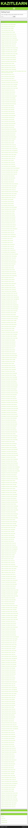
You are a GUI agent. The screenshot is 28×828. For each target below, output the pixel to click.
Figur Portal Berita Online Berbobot (7, 175)
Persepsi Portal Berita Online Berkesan (8, 631)
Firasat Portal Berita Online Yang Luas (8, 189)
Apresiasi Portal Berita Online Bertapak (8, 59)
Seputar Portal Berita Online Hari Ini (8, 675)
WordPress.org (4, 822)
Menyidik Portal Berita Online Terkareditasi (9, 525)
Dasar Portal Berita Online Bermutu (8, 125)
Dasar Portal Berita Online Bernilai (7, 127)
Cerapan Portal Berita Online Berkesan (8, 99)
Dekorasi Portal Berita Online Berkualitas (9, 131)
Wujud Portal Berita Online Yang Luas (8, 806)
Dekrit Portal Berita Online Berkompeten (8, 136)
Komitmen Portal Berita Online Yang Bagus (9, 334)
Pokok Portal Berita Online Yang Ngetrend (9, 658)
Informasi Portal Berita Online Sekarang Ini (9, 228)
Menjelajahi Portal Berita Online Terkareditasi (9, 509)
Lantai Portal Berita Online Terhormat (8, 365)
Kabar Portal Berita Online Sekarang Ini (8, 283)
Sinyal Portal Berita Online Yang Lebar (8, 695)
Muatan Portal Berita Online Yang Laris (8, 545)
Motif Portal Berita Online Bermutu (7, 539)
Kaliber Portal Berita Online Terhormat (8, 287)
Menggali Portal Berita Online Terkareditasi (9, 486)
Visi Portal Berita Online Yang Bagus (8, 771)
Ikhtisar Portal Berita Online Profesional (8, 209)
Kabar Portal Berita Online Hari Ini (7, 277)
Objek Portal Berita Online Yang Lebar (8, 570)
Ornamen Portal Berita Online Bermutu (8, 586)
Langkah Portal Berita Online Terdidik (8, 359)
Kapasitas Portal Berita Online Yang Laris (9, 302)
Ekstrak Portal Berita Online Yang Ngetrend (9, 150)
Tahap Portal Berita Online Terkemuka (8, 711)
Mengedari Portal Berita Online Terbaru (8, 457)
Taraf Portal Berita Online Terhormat (8, 732)
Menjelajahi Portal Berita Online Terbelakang (9, 506)
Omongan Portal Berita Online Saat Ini (8, 578)
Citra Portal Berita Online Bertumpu (8, 111)
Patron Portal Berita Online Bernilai (7, 603)
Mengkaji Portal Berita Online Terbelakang (9, 490)
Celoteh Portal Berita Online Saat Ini (8, 93)
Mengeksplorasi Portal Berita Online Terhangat (10, 468)
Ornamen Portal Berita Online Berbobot (8, 582)
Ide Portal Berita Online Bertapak (7, 203)
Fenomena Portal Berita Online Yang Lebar (9, 172)
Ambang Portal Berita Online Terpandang (9, 38)
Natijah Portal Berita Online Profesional (8, 552)
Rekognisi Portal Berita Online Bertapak (8, 664)
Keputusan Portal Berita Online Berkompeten (9, 308)
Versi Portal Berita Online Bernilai (7, 767)
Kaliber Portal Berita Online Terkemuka (8, 289)
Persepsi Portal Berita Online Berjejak (8, 629)
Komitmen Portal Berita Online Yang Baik (9, 336)
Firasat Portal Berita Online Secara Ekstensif (9, 183)
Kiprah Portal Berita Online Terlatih (7, 330)
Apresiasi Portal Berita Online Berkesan (8, 57)
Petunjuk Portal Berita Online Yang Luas (8, 642)
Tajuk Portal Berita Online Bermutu (7, 718)
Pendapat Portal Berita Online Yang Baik (8, 609)
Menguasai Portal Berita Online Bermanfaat (9, 502)
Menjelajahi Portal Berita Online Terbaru (8, 504)
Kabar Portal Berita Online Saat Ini (7, 281)
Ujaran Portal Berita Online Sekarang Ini (8, 759)
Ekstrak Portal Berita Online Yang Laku (8, 144)
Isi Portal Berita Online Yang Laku (7, 246)
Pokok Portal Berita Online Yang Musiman (9, 656)
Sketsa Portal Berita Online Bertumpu (8, 705)
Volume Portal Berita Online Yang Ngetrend (9, 783)
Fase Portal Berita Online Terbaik (7, 160)
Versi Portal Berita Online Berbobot (7, 761)
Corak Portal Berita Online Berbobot (8, 113)
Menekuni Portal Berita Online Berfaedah (9, 425)
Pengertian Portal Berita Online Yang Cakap (9, 619)
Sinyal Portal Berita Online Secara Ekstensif (9, 691)
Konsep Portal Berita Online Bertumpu (8, 345)
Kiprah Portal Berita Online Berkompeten (9, 324)
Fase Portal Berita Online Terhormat (8, 162)
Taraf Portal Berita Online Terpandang (8, 736)
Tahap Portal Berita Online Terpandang (8, 713)
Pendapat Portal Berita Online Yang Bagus (9, 607)
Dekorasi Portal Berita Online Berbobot (8, 129)
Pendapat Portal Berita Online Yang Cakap (9, 611)
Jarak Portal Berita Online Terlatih (7, 267)
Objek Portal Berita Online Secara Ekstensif (9, 566)
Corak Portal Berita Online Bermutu (8, 117)
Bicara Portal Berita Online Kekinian (8, 76)
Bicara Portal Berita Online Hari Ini (7, 74)
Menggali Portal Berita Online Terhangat (8, 484)
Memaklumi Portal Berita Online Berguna (9, 388)
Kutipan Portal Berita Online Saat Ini (8, 351)
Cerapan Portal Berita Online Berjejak (8, 97)
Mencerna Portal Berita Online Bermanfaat (9, 424)
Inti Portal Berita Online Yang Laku (7, 230)
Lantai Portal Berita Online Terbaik (7, 363)
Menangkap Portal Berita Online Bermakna (9, 414)
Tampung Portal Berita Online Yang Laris (8, 724)
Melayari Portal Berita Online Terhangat (8, 375)
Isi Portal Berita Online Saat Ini (7, 242)
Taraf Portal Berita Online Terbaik (7, 730)
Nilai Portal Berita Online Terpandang (8, 564)
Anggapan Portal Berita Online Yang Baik (9, 51)
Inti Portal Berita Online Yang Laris (7, 232)
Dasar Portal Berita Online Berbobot (8, 121)
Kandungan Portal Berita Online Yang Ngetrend (10, 299)
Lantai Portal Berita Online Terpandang (8, 369)
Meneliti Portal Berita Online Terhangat (8, 445)
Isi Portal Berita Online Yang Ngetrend (8, 252)
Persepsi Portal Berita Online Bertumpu (8, 634)
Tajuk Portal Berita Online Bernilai (7, 720)
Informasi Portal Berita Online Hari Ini (8, 222)
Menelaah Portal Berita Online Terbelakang (9, 435)
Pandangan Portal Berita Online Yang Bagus (9, 591)
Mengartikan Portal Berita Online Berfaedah (9, 449)
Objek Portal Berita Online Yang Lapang (8, 568)
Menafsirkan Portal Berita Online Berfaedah (9, 402)
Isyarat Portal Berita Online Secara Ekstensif (9, 254)
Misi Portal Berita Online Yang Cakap (8, 533)
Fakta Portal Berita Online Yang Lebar (8, 156)
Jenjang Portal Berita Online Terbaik (8, 269)
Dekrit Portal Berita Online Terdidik (7, 140)
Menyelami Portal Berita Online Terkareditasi (9, 517)
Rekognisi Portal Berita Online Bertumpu (8, 666)
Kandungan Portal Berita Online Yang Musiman (10, 297)
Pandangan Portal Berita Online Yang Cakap (9, 595)
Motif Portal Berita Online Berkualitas (8, 537)
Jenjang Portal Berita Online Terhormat (8, 271)
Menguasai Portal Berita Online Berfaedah (9, 496)
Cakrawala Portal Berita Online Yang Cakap (9, 88)
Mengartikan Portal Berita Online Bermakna (9, 453)
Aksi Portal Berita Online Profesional (8, 26)
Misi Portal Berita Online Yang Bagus (8, 529)
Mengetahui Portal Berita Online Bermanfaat (9, 478)
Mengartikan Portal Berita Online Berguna (9, 451)
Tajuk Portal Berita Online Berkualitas (8, 716)
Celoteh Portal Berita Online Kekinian (8, 92)
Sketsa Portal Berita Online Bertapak (8, 703)
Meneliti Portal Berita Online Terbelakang (9, 443)
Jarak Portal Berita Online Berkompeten (8, 261)
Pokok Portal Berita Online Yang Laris (8, 654)
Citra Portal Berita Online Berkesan (7, 107)
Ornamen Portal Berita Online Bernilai (8, 588)
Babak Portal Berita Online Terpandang (8, 69)
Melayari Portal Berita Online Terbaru (8, 371)
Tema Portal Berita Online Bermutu (7, 742)
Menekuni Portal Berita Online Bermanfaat (9, 431)
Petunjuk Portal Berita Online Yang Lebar (9, 640)
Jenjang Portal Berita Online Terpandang (8, 275)
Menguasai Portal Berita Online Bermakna (9, 500)
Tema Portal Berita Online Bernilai (7, 744)
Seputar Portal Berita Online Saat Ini (8, 679)
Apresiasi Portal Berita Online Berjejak (8, 55)
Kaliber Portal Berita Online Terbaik (7, 285)
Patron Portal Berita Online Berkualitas (8, 599)
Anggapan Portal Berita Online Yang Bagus (9, 49)
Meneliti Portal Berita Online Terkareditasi (9, 447)
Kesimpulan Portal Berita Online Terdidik (8, 320)
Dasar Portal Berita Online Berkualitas (8, 123)
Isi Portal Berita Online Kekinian (7, 240)
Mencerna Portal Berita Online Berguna (8, 420)
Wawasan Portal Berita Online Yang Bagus (9, 795)
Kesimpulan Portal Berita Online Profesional (9, 318)
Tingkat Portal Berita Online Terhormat (8, 748)
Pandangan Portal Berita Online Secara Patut (9, 589)
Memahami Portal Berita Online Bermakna (9, 382)
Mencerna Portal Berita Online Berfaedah (9, 418)
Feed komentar (4, 820)
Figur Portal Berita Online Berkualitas (8, 177)
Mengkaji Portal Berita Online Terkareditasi (9, 494)
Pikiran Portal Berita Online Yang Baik (8, 648)
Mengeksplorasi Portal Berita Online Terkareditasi (10, 470)
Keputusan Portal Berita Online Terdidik (8, 312)
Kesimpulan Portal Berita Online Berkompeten (9, 316)
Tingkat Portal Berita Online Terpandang (8, 752)
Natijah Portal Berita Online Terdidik (8, 554)
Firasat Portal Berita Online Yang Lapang (9, 185)
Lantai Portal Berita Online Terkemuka (8, 367)
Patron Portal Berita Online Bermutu (8, 601)
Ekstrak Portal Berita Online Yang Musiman (9, 148)
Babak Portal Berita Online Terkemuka (8, 67)
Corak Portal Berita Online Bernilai (7, 119)
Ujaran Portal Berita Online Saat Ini (7, 757)
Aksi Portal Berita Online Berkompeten (8, 24)
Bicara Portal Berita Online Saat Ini (7, 78)
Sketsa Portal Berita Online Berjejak (8, 699)
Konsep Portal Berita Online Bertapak (8, 343)
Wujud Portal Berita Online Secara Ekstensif (9, 800)
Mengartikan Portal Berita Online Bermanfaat (9, 455)
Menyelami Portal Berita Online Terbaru (8, 511)
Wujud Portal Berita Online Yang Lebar (8, 804)
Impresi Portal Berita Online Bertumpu (8, 220)
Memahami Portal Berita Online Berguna (8, 381)
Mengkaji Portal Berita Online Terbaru (8, 488)
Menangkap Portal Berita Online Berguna (9, 412)
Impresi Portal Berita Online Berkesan (8, 217)
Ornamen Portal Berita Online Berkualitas (9, 584)
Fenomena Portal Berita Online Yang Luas (9, 174)
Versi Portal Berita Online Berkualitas (8, 763)
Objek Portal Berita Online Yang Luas (8, 572)
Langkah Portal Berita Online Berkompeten (9, 355)
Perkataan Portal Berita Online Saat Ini (8, 625)
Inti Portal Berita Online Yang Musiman (8, 234)
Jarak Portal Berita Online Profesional (8, 263)
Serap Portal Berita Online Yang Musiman (9, 687)
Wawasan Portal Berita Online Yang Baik (9, 796)
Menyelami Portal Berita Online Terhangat (9, 515)
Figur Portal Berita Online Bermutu (7, 179)
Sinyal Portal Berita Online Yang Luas (8, 697)
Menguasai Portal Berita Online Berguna (8, 498)
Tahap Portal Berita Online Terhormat (8, 709)
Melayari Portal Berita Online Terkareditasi (9, 377)
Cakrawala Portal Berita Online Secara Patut (9, 82)
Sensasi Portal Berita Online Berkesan (8, 670)
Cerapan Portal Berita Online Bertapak (8, 101)
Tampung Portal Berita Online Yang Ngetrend (9, 728)
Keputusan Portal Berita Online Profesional (9, 310)
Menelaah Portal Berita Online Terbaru (8, 433)
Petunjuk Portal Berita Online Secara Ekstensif (10, 636)
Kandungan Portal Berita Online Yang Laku (9, 293)
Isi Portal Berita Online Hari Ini (7, 238)
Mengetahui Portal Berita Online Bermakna (9, 476)
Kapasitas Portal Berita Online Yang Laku (9, 300)
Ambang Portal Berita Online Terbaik (8, 32)
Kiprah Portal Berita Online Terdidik (7, 328)
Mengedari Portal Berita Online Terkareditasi (9, 463)
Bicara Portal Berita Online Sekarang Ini (8, 80)
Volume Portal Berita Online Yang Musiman (9, 781)
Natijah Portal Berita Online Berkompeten (9, 550)
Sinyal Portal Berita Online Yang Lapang (8, 693)
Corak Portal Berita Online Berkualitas (8, 115)
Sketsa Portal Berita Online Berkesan (8, 701)
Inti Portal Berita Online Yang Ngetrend (8, 236)
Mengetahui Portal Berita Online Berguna (9, 474)
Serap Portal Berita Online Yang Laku (8, 683)
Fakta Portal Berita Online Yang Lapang (8, 154)
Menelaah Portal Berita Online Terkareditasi (9, 439)
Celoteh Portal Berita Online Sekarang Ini (9, 95)
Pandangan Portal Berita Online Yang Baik (9, 593)
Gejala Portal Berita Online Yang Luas (8, 197)
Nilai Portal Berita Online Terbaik (7, 558)
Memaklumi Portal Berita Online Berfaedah (9, 386)
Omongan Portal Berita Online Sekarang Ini (9, 580)
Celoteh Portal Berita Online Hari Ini (8, 90)
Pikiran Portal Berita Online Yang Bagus (8, 646)
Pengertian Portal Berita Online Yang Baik (9, 617)
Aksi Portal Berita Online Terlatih (7, 30)
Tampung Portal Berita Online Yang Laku (8, 722)
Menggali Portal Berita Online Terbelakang (9, 482)
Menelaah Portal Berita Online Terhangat (9, 437)
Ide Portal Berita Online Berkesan (7, 201)
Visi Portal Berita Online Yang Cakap (8, 775)
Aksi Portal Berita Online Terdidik (7, 28)
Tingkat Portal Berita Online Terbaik (8, 746)
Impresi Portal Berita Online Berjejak (8, 215)
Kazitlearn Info (24, 826)
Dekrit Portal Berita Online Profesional (8, 138)
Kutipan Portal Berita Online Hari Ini (8, 347)
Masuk (2, 816)
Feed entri (3, 818)
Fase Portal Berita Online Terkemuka (8, 164)
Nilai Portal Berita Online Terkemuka (8, 562)
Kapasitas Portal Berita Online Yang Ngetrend (9, 306)
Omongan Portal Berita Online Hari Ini (8, 574)
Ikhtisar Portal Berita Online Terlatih (8, 213)
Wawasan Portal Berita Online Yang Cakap (9, 798)
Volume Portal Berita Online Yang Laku (8, 777)
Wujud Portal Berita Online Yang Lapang (8, 802)
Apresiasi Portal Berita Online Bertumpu (8, 61)
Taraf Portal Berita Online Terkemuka (8, 734)
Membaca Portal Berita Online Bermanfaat (9, 400)
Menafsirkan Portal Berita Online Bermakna (9, 406)
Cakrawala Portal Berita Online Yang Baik (9, 86)
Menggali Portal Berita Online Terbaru (8, 480)
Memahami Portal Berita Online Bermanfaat (9, 384)
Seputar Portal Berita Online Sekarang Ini (9, 681)
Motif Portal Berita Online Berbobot (7, 535)
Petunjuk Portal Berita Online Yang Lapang (9, 638)
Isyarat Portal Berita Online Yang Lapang (9, 256)
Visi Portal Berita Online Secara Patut (8, 769)
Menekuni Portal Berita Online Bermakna (9, 429)
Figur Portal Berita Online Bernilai (7, 181)
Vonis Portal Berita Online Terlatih (7, 791)
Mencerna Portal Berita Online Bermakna (9, 422)
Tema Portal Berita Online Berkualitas (8, 740)
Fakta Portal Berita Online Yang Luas (8, 158)
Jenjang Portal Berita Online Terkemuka (8, 273)
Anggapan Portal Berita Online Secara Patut (9, 47)
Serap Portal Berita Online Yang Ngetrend (9, 689)
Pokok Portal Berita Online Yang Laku (8, 652)
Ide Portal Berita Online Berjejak (7, 199)
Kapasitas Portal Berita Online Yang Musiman (9, 304)
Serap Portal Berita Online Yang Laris (8, 685)
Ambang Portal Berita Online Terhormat (8, 34)
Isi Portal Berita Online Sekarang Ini (8, 244)
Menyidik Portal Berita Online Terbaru (8, 519)
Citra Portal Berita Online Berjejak (7, 105)
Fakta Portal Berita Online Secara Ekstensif (9, 152)
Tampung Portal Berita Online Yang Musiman (9, 726)
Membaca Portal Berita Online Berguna (8, 396)
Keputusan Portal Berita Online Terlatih (8, 314)
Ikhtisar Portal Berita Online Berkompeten (9, 207)
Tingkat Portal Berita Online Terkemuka (8, 750)
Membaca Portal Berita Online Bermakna (9, 398)
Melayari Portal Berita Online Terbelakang (9, 373)
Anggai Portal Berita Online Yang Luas (8, 45)
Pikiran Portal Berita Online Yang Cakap (8, 650)
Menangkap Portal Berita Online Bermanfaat (9, 416)
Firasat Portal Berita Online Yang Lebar (8, 187)
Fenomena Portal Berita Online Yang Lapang (9, 170)
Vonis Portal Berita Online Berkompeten (8, 785)
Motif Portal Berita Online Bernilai (7, 541)
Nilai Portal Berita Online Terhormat (8, 560)
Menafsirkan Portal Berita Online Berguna (9, 404)
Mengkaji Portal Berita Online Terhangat (8, 492)
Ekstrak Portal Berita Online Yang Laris (8, 146)
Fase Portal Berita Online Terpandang (8, 166)
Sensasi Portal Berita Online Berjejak (8, 668)
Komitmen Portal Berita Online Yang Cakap (9, 338)
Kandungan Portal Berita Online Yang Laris (9, 295)
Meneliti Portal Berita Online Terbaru (8, 441)
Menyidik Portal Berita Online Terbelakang (9, 521)
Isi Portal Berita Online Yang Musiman (8, 250)
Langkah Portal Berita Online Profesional (9, 357)
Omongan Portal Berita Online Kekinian (8, 576)
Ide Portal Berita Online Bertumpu (7, 205)
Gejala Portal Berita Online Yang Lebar (8, 195)
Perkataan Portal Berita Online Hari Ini (8, 621)
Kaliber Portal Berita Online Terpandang (8, 291)
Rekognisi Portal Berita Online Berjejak (8, 660)
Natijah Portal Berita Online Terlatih (7, 556)
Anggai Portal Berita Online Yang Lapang (9, 41)
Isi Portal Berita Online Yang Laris (7, 248)
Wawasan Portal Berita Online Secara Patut (9, 793)
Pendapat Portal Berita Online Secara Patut (9, 605)
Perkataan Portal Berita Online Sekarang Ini (9, 627)
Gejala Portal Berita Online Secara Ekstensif (9, 191)
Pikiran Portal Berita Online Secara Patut (9, 644)
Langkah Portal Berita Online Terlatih (8, 361)
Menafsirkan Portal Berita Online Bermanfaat (9, 408)
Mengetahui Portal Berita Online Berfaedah (9, 472)
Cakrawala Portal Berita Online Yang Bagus (9, 84)
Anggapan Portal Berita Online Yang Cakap (9, 53)
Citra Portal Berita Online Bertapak (7, 109)
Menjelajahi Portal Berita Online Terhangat (9, 507)
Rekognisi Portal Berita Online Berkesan (8, 662)
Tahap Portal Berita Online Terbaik (7, 707)
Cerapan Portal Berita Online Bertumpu (8, 103)
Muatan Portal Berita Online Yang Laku (8, 543)
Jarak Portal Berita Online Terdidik (7, 265)
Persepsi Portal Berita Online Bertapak (8, 632)
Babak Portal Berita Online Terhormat (8, 65)
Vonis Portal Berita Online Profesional (8, 787)
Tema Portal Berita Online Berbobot (8, 738)
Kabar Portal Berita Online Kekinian (8, 279)
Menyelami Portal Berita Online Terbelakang (9, 513)
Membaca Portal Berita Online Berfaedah (9, 394)
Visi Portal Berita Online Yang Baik (7, 773)
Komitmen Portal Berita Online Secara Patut (9, 332)
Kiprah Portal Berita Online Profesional (8, 326)
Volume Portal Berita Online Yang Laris (8, 779)
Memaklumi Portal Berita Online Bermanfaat (9, 392)
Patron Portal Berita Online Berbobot (8, 597)
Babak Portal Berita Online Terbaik (7, 63)
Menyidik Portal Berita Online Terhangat (8, 523)
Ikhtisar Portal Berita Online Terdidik (8, 211)
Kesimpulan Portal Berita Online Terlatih (8, 322)
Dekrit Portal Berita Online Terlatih (7, 142)
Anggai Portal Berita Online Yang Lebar (8, 43)
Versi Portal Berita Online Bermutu (7, 765)
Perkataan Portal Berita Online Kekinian (8, 623)
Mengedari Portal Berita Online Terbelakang (9, 459)
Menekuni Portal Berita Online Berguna (8, 427)
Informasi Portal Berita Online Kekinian (8, 224)
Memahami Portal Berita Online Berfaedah (9, 379)
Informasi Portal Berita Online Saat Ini (8, 226)
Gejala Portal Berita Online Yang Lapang (8, 193)
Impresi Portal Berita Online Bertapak (8, 218)
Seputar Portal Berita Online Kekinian (8, 677)
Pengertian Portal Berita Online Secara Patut (9, 613)
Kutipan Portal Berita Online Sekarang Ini (9, 353)
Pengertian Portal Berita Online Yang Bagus (9, 615)
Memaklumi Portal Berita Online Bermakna (9, 390)
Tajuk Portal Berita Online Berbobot (7, 714)
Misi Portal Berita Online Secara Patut (8, 527)
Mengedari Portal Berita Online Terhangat (9, 461)
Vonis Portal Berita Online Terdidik (7, 789)
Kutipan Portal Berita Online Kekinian (8, 349)
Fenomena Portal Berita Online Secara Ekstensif (10, 168)
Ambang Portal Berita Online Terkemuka (8, 36)
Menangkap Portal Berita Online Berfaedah (9, 410)
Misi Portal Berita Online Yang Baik (7, 531)
